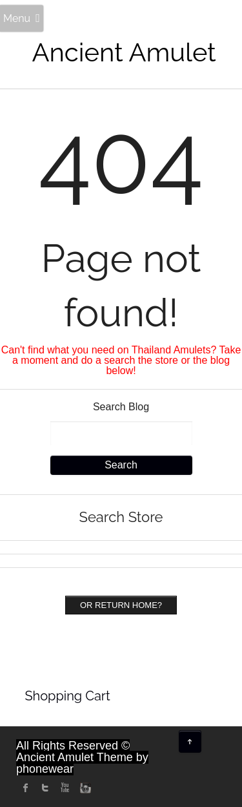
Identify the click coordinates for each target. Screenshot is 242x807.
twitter (45, 787)
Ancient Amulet (124, 52)
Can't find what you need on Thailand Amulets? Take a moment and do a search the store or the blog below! (121, 360)
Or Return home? (121, 605)
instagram (84, 787)
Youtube (64, 787)
